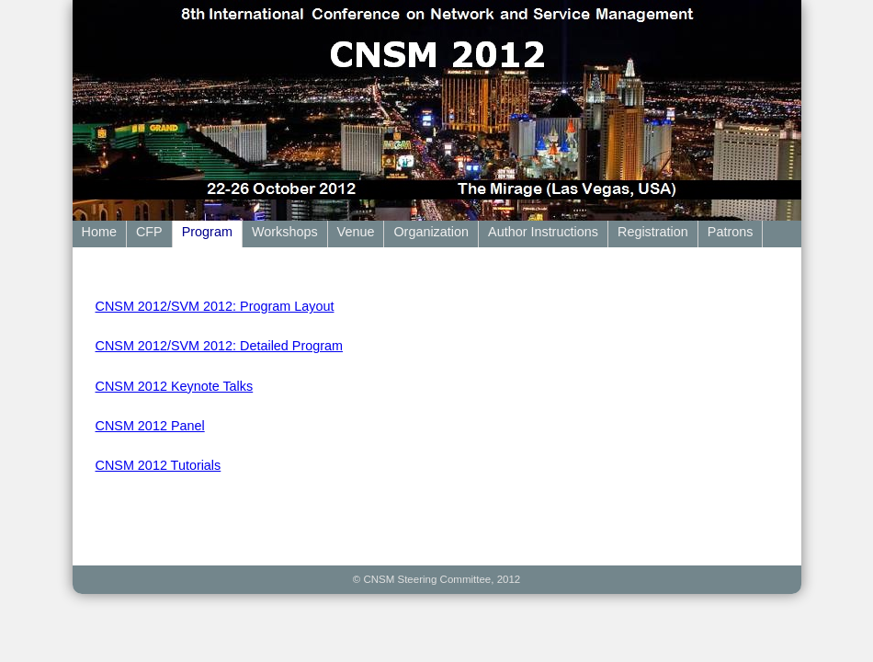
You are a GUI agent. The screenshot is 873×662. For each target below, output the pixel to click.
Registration (653, 231)
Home (99, 231)
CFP (149, 231)
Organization (431, 231)
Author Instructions (543, 231)
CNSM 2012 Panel (150, 425)
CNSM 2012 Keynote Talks (175, 386)
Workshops (285, 231)
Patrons (731, 231)
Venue (356, 231)
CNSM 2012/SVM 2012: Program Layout (215, 306)
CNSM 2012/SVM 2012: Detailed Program (220, 345)
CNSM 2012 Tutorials (158, 465)
